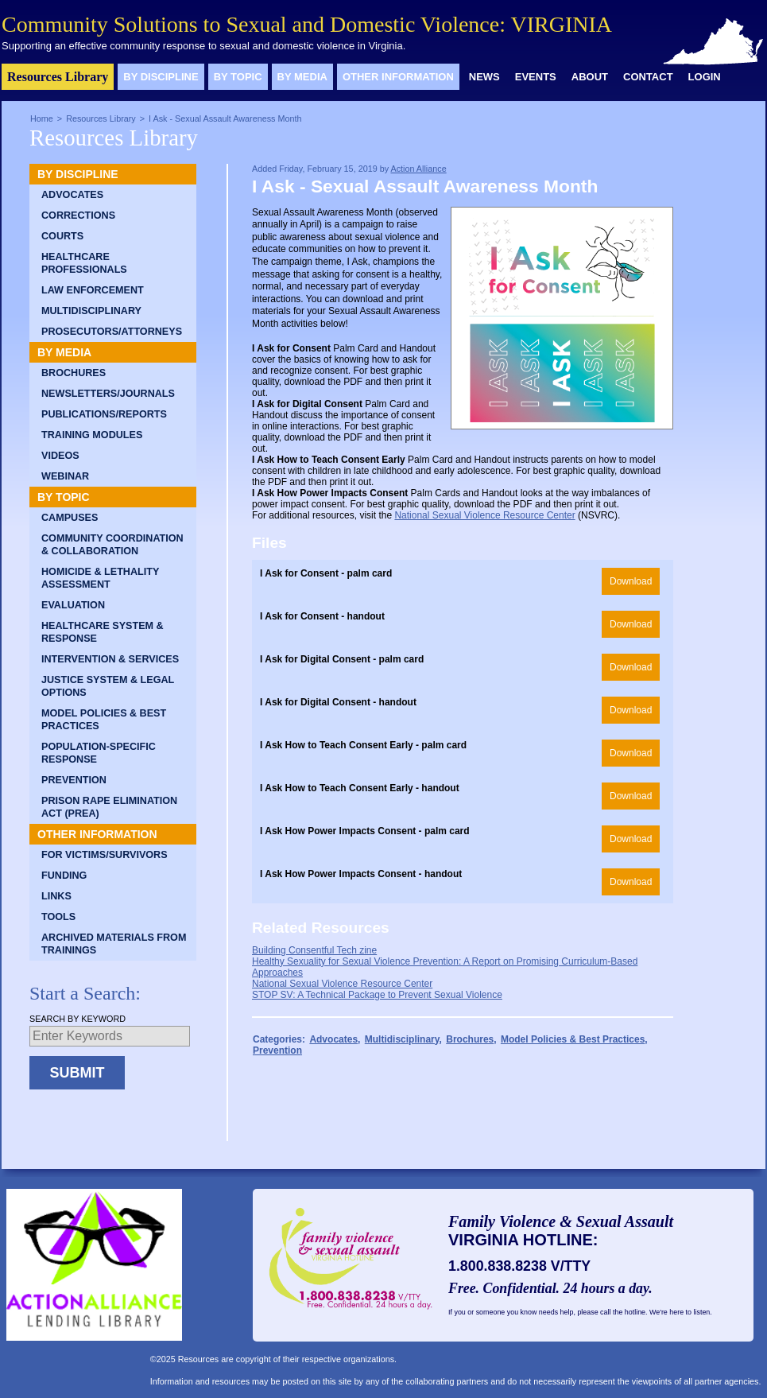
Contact (648, 77)
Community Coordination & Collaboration (112, 545)
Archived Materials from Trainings (113, 944)
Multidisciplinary (91, 310)
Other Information (398, 77)
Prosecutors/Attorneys (111, 331)
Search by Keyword (77, 1018)
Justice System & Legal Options (107, 686)
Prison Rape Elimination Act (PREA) (109, 807)
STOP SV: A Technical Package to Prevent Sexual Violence (377, 994)
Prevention (74, 780)
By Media (302, 77)
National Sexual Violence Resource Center (484, 515)
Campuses (69, 517)
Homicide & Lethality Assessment (100, 578)
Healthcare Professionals (84, 263)
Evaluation (73, 605)
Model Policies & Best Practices (103, 720)
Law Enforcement (92, 290)
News (484, 77)
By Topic (238, 77)
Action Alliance (418, 168)
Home (41, 118)
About (589, 77)
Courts (62, 236)
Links (56, 896)
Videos (60, 455)
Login (704, 77)
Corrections (78, 215)
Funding (64, 875)
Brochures (73, 373)
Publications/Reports (104, 414)
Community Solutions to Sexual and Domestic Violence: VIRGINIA (307, 24)
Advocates (72, 194)
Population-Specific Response (98, 753)
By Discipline (160, 77)
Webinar (65, 476)
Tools (58, 916)
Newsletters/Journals (108, 393)
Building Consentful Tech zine (314, 950)
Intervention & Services (110, 659)
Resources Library (57, 76)
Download (631, 581)
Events (535, 77)
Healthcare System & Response (102, 632)
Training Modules (91, 435)
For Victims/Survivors (104, 854)
